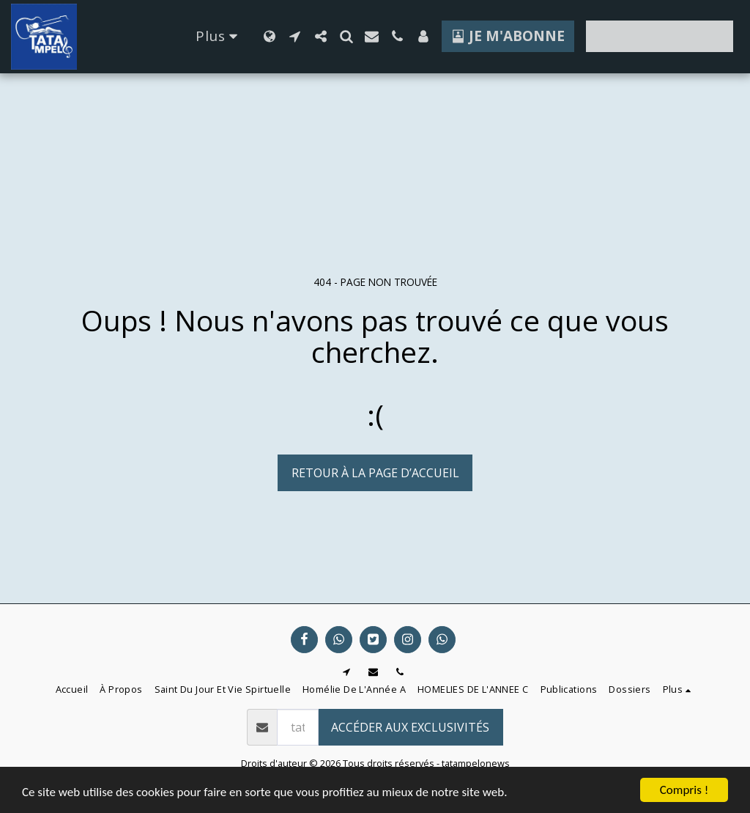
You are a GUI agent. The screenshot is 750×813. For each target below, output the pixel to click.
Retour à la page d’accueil (375, 473)
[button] (295, 36)
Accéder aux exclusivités (410, 727)
